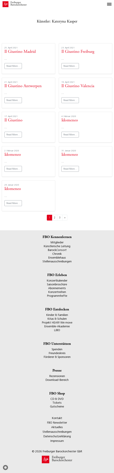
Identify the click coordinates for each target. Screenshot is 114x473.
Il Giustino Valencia (77, 86)
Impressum (57, 441)
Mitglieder (57, 242)
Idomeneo (69, 120)
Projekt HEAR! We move (57, 322)
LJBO (57, 330)
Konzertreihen (57, 292)
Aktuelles (57, 427)
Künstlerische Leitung (57, 246)
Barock (57, 250)
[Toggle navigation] (109, 4)
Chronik (57, 254)
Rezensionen (57, 376)
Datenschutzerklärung (57, 436)
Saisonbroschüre (57, 284)
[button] (5, 467)
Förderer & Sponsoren (57, 357)
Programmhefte (57, 295)
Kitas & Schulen (57, 318)
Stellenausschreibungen (57, 261)
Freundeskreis (57, 353)
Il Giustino (13, 120)
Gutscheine (57, 406)
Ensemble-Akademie (57, 326)
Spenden (57, 349)
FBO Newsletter (57, 422)
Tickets (57, 402)
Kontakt (57, 418)
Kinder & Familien (57, 315)
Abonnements (57, 288)
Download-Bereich (57, 380)
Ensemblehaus (57, 257)
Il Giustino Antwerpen (23, 86)
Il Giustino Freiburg (77, 52)
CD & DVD (57, 399)
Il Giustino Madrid (20, 52)
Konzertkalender (57, 280)
